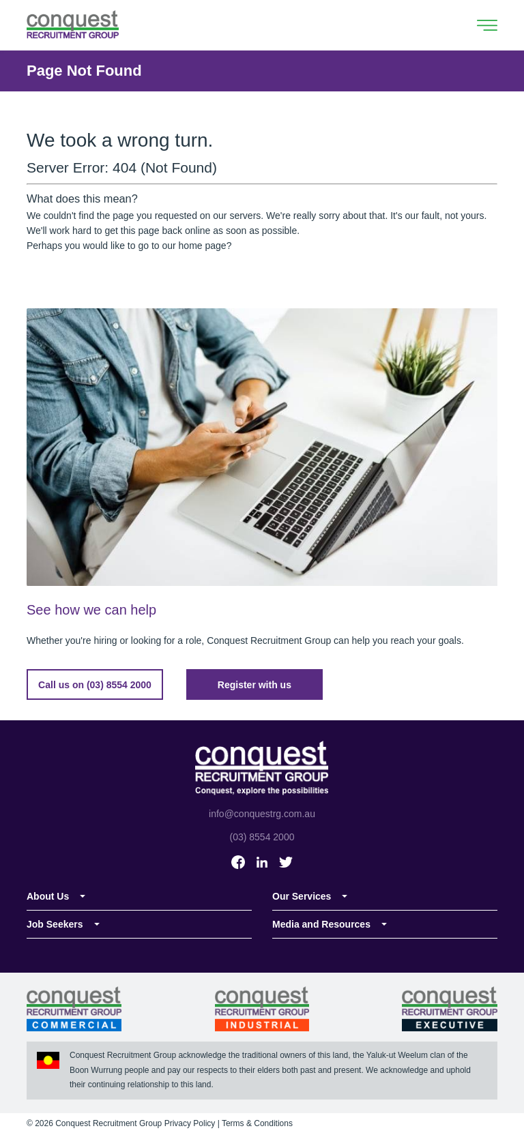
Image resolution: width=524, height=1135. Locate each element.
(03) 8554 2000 (262, 837)
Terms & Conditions (257, 1123)
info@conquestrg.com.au (262, 814)
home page (203, 245)
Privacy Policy (190, 1123)
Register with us (254, 684)
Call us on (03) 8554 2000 (94, 684)
